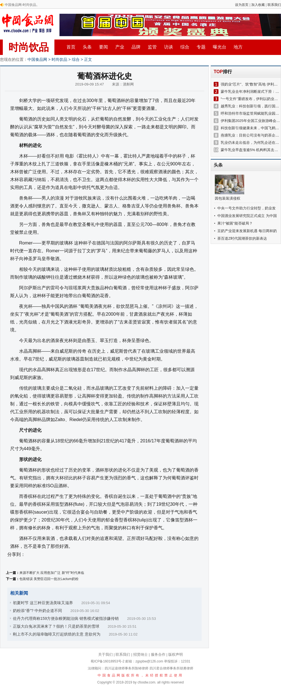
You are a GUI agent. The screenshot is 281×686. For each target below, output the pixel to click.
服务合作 (158, 654)
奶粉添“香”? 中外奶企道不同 (37, 610)
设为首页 (241, 5)
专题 (201, 47)
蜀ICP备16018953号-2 (107, 661)
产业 (119, 47)
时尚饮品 (28, 47)
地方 (238, 47)
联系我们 (274, 5)
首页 (70, 47)
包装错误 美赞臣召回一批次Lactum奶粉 (49, 579)
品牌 (136, 47)
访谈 (168, 47)
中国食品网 (37, 59)
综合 (184, 47)
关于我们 (105, 654)
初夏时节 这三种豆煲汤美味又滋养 (43, 602)
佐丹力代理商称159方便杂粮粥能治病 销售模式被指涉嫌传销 (66, 618)
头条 (87, 47)
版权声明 (175, 654)
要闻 (103, 47)
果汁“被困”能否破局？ (235, 223)
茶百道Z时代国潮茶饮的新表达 (242, 238)
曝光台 (219, 47)
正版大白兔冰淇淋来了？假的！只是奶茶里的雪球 (56, 626)
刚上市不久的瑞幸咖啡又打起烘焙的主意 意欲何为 (56, 634)
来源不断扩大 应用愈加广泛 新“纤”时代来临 (51, 573)
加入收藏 (258, 5)
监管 (152, 47)
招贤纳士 (140, 654)
